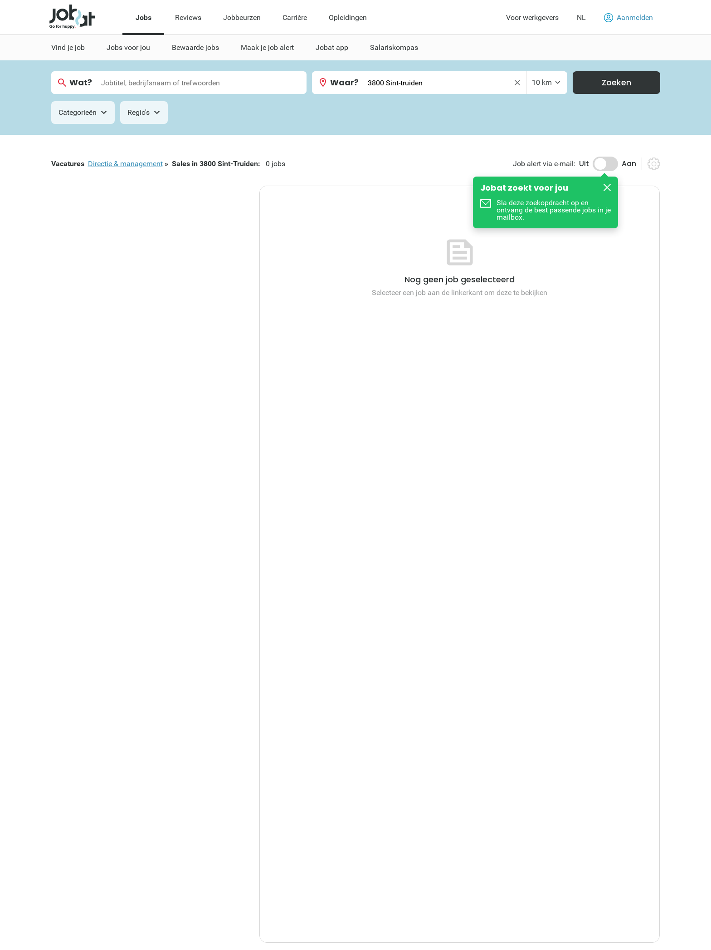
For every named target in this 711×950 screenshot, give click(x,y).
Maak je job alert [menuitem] (267, 47)
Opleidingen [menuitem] (348, 17)
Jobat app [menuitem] (332, 47)
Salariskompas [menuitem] (394, 47)
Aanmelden (628, 17)
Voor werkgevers (532, 17)
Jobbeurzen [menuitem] (242, 17)
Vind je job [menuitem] (68, 47)
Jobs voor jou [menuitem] (128, 47)
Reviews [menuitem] (188, 17)
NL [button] (581, 17)
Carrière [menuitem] (294, 17)
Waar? (344, 83)
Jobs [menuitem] (143, 17)
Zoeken (616, 82)
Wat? (80, 83)
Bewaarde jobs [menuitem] (195, 47)
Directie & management (125, 163)
